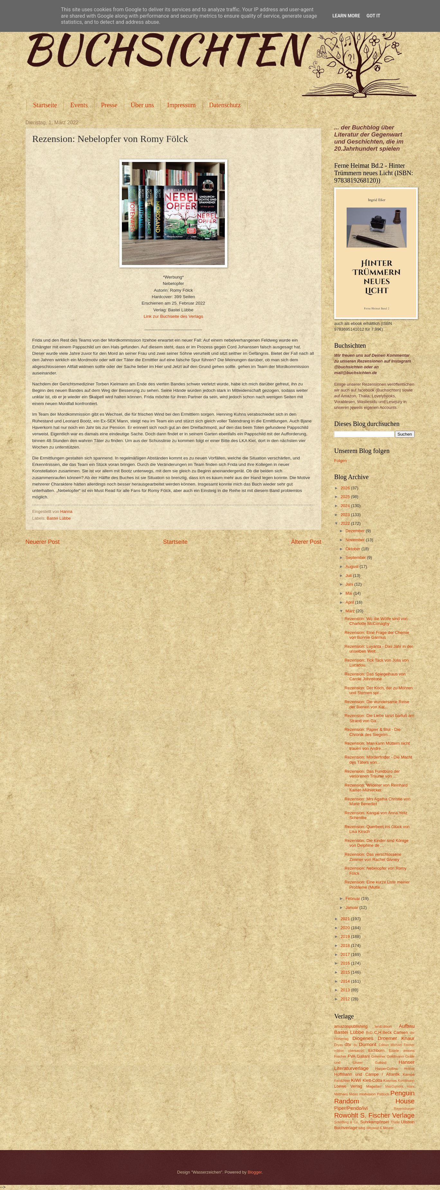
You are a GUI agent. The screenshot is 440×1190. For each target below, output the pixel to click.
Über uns (142, 105)
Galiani (363, 1056)
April (350, 602)
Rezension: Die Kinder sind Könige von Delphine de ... (376, 843)
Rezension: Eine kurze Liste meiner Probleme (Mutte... (377, 884)
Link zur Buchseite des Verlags (173, 316)
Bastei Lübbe (59, 518)
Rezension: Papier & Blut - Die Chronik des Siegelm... (372, 732)
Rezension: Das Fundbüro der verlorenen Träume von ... (372, 774)
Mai (349, 593)
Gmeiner (378, 1056)
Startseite (45, 105)
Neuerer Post (42, 542)
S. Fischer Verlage (387, 1115)
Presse (109, 105)
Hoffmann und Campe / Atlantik (366, 1074)
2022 (346, 523)
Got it (373, 15)
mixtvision (367, 1094)
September (356, 557)
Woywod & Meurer (380, 1128)
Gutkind (381, 1062)
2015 (346, 972)
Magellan (373, 1086)
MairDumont (394, 1086)
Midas (353, 1094)
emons (409, 1051)
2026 (346, 488)
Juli (349, 575)
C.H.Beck (382, 1032)
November (355, 539)
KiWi (356, 1080)
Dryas (338, 1045)
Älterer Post (306, 542)
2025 (346, 496)
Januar (352, 907)
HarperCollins (386, 1069)
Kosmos (390, 1080)
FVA (351, 1056)
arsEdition (383, 1026)
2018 (346, 945)
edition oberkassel (349, 1051)
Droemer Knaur (396, 1038)
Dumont (367, 1044)
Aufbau (407, 1026)
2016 (346, 963)
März (350, 611)
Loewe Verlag (348, 1086)
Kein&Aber (342, 1080)
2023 (346, 514)
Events (78, 105)
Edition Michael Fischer (397, 1045)
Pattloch (383, 1094)
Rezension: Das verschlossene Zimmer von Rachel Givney (372, 857)
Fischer (340, 1056)
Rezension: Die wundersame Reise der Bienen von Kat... (376, 704)
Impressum (181, 105)
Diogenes (363, 1038)
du (355, 1045)
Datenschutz (225, 105)
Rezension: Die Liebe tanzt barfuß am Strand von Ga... (379, 718)
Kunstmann (406, 1080)
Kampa (409, 1074)
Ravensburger (404, 1108)
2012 (346, 998)
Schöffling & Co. (346, 1122)
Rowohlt (346, 1115)
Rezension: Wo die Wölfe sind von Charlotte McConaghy (376, 621)
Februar (353, 898)
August (352, 566)
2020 (346, 927)
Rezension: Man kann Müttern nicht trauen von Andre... (377, 746)
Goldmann (395, 1056)
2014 (346, 981)
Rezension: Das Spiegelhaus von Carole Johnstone (375, 676)
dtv (347, 1044)
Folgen (340, 460)
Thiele (394, 1122)
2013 (346, 989)
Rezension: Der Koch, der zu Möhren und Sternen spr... (378, 690)
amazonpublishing (351, 1026)
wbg (361, 1128)
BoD (369, 1032)
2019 (346, 936)
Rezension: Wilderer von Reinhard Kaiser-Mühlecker (376, 787)
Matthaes (341, 1094)
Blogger (255, 1172)
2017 (346, 954)
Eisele (394, 1051)
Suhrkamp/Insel (374, 1121)
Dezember (355, 530)
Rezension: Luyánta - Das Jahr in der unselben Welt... (378, 649)
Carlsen (401, 1032)
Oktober (353, 548)
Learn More (346, 15)
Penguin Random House (374, 1097)
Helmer (409, 1069)
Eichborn (376, 1050)
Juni (349, 584)
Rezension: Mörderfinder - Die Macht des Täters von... (378, 759)
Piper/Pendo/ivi (351, 1108)
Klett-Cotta (372, 1080)
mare (411, 1086)
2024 (346, 505)
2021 (346, 918)
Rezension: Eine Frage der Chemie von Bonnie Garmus (376, 635)
